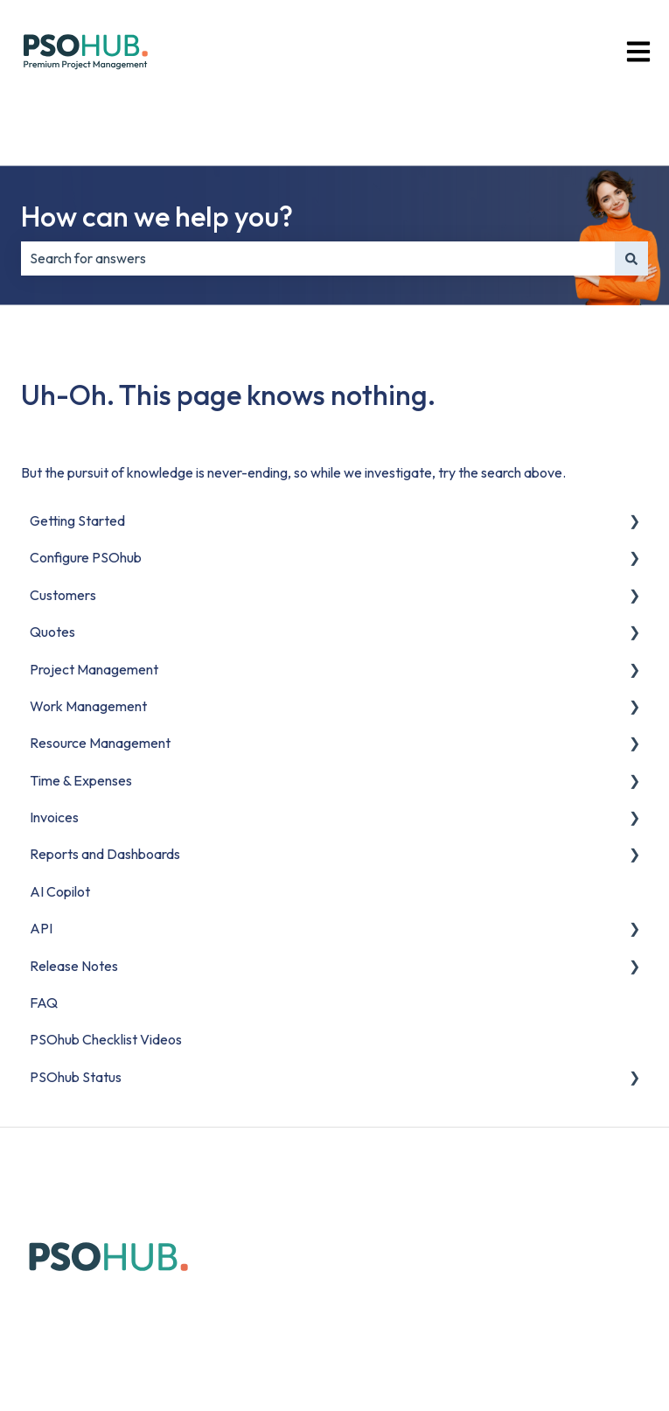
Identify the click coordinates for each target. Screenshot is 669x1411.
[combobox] (318, 258)
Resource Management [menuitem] (100, 742)
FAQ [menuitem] (44, 1002)
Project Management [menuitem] (94, 669)
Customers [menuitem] (63, 595)
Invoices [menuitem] (54, 817)
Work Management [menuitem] (88, 706)
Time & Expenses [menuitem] (81, 780)
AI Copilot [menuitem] (60, 891)
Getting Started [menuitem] (77, 520)
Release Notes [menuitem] (74, 965)
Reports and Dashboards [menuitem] (105, 854)
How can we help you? (157, 216)
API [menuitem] (41, 928)
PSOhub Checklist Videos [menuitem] (106, 1039)
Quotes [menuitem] (52, 631)
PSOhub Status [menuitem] (76, 1077)
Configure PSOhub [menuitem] (86, 557)
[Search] (631, 258)
